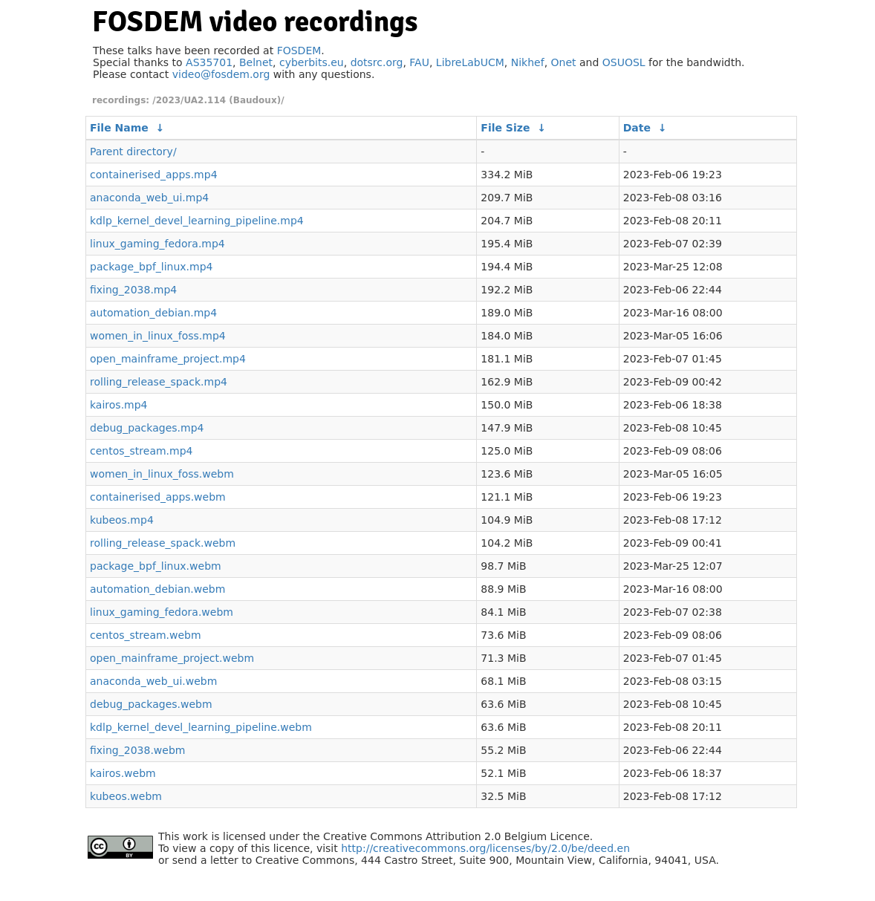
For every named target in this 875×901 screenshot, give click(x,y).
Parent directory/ (133, 151)
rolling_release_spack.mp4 (158, 382)
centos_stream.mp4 (141, 451)
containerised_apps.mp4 (154, 174)
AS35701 (209, 62)
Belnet (256, 62)
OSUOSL (623, 62)
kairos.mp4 (119, 405)
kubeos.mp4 (122, 520)
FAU (419, 62)
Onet (563, 62)
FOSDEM (299, 50)
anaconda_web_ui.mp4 (149, 198)
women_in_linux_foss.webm (162, 474)
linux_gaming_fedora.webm (161, 612)
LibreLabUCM (470, 62)
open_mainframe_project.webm (172, 658)
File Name (119, 128)
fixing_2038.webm (137, 750)
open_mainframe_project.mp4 (168, 359)
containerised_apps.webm (158, 497)
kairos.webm (123, 773)
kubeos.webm (126, 796)
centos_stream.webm (145, 635)
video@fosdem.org (221, 74)
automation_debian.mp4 (153, 313)
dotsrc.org (377, 62)
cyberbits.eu (311, 62)
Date (637, 128)
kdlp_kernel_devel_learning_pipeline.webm (201, 727)
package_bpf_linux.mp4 (151, 267)
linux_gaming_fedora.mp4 (157, 244)
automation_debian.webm (157, 589)
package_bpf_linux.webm (155, 566)
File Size (505, 128)
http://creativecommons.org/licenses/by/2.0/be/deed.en (485, 848)
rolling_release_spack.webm (162, 543)
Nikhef (527, 62)
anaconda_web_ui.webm (153, 681)
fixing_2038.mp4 (133, 290)
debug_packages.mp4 (147, 428)
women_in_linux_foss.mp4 (158, 336)
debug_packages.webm (151, 704)
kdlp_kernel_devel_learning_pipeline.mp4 (197, 221)
